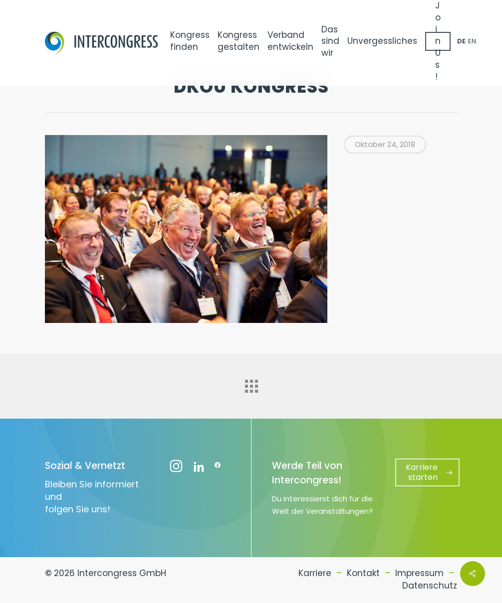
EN (472, 41)
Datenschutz (429, 586)
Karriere (314, 573)
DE (461, 41)
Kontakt (363, 573)
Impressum (419, 573)
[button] (427, 472)
